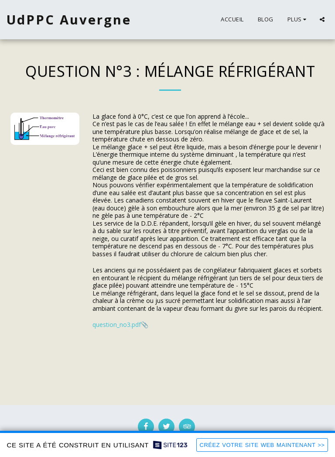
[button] (322, 19)
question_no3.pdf (116, 324)
